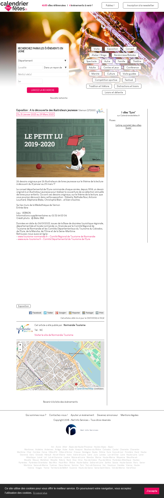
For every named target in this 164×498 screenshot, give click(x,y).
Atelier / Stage (99, 55)
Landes (102, 455)
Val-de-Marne (118, 468)
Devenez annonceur (107, 415)
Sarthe (108, 462)
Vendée (120, 465)
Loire (122, 455)
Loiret (39, 457)
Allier (64, 447)
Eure (109, 452)
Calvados (107, 449)
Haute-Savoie (126, 462)
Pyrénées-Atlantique (122, 460)
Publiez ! (110, 5)
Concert (130, 49)
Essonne (73, 468)
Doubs (95, 452)
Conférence (132, 67)
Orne (80, 460)
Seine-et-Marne (41, 465)
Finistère (129, 452)
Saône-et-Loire (96, 462)
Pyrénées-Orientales (38, 462)
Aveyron (79, 449)
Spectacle (91, 61)
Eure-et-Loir (118, 452)
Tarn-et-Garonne (93, 465)
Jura (96, 455)
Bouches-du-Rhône (92, 449)
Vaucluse (111, 465)
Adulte (92, 67)
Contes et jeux (111, 67)
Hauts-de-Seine (86, 468)
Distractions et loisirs (128, 86)
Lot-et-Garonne (55, 457)
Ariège (58, 449)
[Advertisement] (60, 272)
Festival (129, 80)
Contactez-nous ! (58, 415)
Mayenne (121, 457)
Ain (52, 447)
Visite (97, 49)
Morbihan (44, 460)
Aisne (58, 447)
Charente (124, 449)
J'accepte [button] (152, 491)
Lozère (67, 457)
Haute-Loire (131, 455)
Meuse (36, 460)
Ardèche (39, 449)
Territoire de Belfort (59, 468)
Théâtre (137, 61)
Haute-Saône (82, 462)
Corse (44, 452)
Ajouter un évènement (82, 415)
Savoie (115, 462)
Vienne (129, 465)
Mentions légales (129, 415)
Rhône (72, 462)
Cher (29, 452)
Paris (135, 462)
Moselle (54, 460)
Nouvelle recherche (58, 98)
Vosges (39, 468)
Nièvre (62, 460)
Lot (45, 457)
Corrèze (36, 452)
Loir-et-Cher (113, 455)
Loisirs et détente (114, 92)
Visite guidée (129, 73)
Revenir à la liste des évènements (60, 401)
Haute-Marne (109, 457)
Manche (90, 457)
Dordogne (86, 452)
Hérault (47, 455)
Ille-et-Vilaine (59, 455)
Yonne (46, 468)
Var (104, 465)
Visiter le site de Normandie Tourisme (53, 335)
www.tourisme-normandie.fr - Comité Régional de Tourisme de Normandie (56, 236)
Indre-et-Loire (79, 455)
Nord (69, 460)
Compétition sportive (106, 80)
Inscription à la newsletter (140, 5)
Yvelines (53, 465)
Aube (64, 449)
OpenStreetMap (85, 388)
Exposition (112, 49)
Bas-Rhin (53, 462)
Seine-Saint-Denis (102, 468)
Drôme (102, 452)
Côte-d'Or (53, 452)
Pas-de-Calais (90, 460)
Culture (111, 73)
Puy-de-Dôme (105, 460)
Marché (95, 73)
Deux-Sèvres (64, 465)
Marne (98, 457)
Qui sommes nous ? (36, 415)
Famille (121, 61)
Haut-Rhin (63, 462)
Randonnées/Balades (125, 55)
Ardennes (48, 449)
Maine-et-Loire (78, 457)
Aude (71, 449)
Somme (75, 465)
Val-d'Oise (131, 468)
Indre (69, 455)
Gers (32, 455)
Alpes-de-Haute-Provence (80, 447)
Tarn (82, 465)
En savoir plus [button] (40, 493)
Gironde (39, 455)
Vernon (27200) (87, 110)
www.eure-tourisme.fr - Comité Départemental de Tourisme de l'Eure (54, 239)
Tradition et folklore (99, 86)
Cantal (115, 449)
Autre (107, 61)
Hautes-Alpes (100, 447)
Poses (112, 120)
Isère (89, 455)
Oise (74, 460)
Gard (136, 452)
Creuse (77, 452)
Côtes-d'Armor (65, 452)
